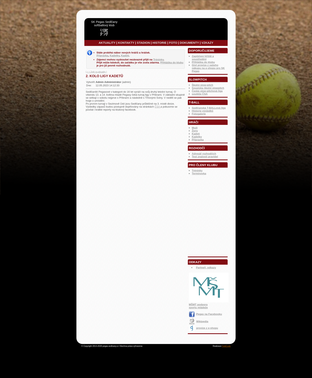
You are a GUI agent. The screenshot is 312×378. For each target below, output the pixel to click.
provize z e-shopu (203, 327)
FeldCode (226, 346)
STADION (143, 42)
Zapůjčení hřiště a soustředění (203, 58)
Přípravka (198, 139)
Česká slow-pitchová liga (207, 90)
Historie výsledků (202, 110)
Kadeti (196, 133)
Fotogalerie (199, 113)
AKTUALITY (107, 42)
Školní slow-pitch (202, 85)
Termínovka (199, 173)
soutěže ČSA (200, 93)
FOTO (173, 42)
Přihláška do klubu (203, 62)
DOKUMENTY (189, 42)
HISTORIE (159, 42)
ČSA (158, 106)
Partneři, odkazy (206, 267)
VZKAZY (207, 42)
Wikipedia (198, 321)
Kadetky (197, 136)
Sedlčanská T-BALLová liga (209, 107)
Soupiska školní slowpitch (208, 87)
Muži (195, 127)
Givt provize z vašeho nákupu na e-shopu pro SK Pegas (208, 68)
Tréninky (197, 170)
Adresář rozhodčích (204, 153)
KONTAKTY (126, 42)
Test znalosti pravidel (205, 156)
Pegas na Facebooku (205, 314)
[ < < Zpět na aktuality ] (96, 72)
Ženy (195, 130)
